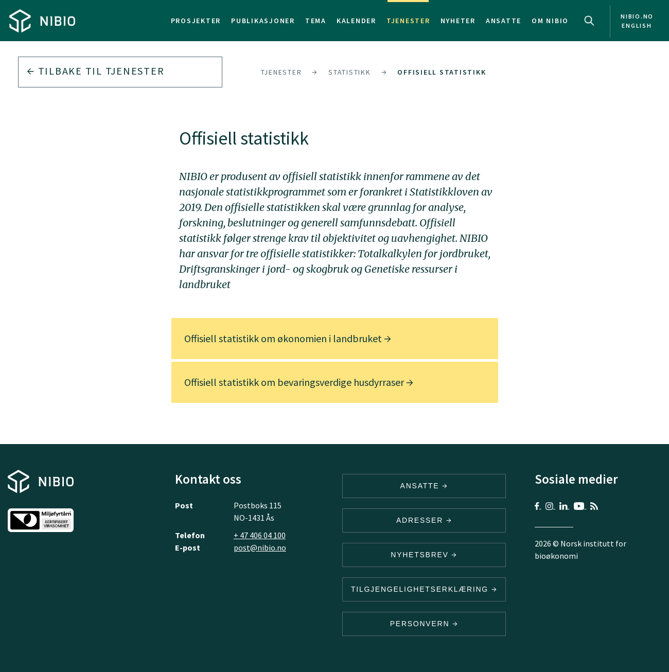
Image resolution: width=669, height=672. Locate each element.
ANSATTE (424, 486)
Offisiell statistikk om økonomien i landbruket (287, 338)
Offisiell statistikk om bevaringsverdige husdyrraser (298, 382)
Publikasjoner (263, 20)
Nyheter (458, 20)
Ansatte (503, 20)
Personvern (424, 624)
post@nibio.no (260, 547)
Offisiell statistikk (441, 72)
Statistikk (349, 72)
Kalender (356, 20)
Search (589, 20)
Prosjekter (196, 20)
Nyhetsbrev (424, 555)
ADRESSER (424, 520)
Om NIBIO (550, 20)
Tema (315, 20)
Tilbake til (95, 70)
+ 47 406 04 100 (260, 535)
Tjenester (408, 20)
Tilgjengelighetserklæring (424, 589)
